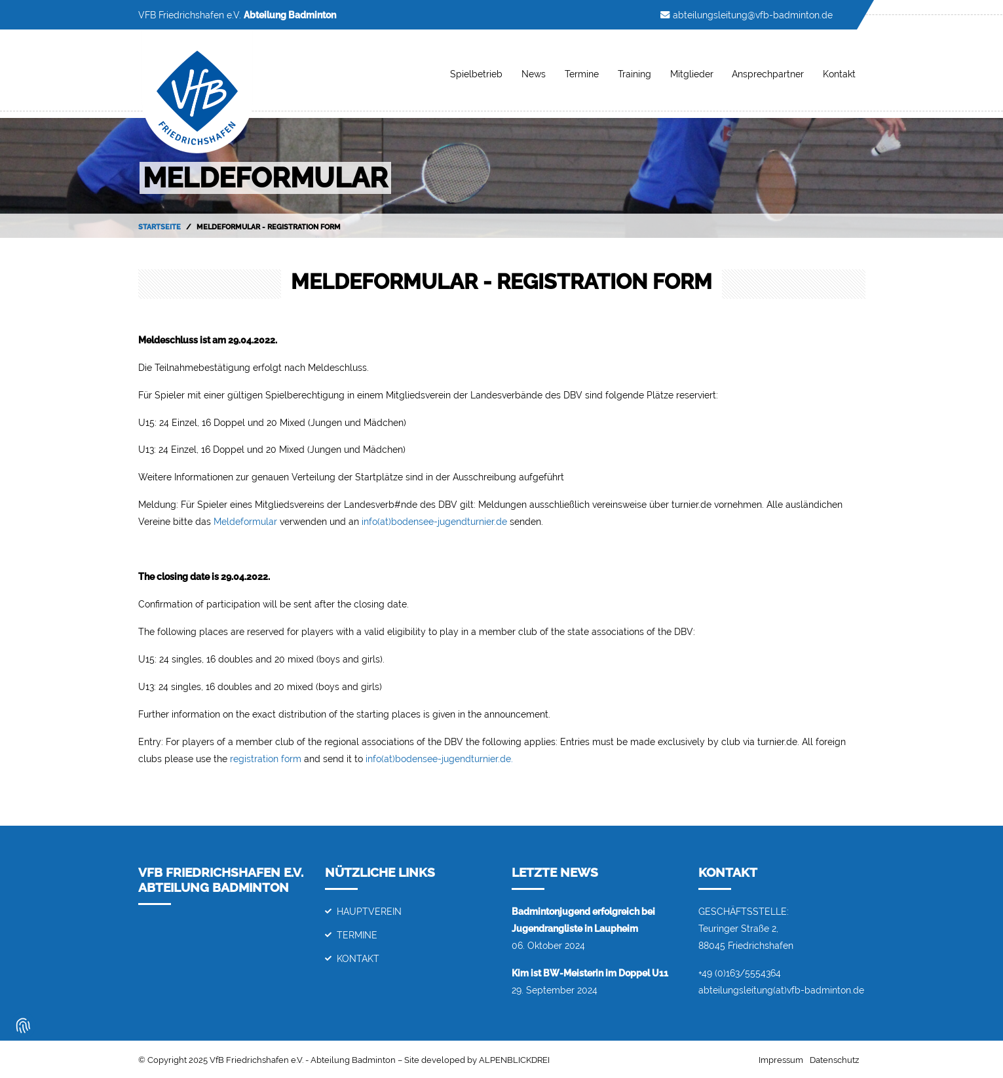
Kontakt (839, 73)
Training (634, 73)
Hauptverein (369, 911)
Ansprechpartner (768, 73)
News (533, 73)
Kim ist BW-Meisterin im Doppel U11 (590, 972)
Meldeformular (245, 521)
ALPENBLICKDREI (514, 1060)
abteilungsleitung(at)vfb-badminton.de (781, 989)
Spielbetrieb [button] (476, 73)
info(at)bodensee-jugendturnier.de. (439, 758)
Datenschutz (834, 1060)
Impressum (781, 1060)
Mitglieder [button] (691, 73)
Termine (582, 73)
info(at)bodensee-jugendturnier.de (434, 521)
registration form (265, 758)
